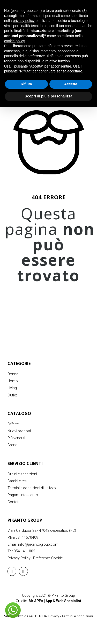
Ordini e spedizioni (22, 474)
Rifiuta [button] (26, 84)
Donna (13, 374)
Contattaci (16, 502)
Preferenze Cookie (48, 558)
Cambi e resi (17, 481)
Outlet (12, 395)
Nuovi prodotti (19, 431)
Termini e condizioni (77, 616)
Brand (12, 445)
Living (12, 388)
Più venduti (16, 438)
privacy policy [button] (23, 21)
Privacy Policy (19, 558)
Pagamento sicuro (23, 495)
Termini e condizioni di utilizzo (32, 488)
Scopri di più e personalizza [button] (48, 96)
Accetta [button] (70, 84)
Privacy (53, 616)
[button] (13, 610)
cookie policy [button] (14, 41)
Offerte (13, 424)
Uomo (13, 381)
